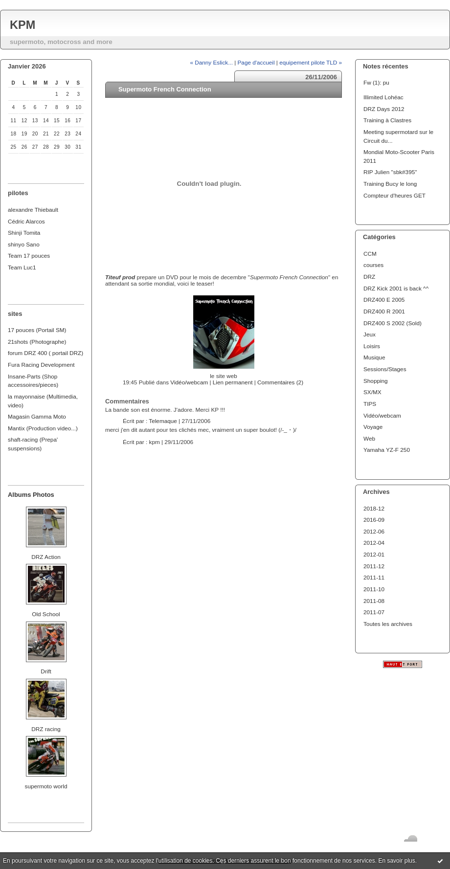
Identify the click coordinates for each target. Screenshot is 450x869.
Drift (46, 671)
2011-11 (373, 577)
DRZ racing (45, 729)
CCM (370, 253)
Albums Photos (31, 494)
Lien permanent (233, 382)
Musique (374, 357)
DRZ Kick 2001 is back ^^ (395, 288)
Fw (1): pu (376, 82)
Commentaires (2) (280, 382)
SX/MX (372, 392)
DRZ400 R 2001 (384, 311)
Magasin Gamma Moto (37, 416)
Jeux (369, 334)
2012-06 (373, 531)
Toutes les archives (387, 624)
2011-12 (373, 566)
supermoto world (46, 786)
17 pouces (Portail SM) (37, 330)
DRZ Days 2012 (384, 109)
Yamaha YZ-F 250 (386, 449)
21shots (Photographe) (37, 341)
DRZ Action (45, 557)
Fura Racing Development (41, 364)
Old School (46, 614)
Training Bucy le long (390, 183)
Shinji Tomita (24, 232)
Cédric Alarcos (26, 221)
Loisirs (371, 346)
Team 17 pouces (29, 255)
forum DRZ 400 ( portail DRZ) (45, 353)
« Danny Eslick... (211, 62)
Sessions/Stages (384, 369)
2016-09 (373, 519)
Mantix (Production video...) (43, 428)
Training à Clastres (387, 120)
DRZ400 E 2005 (384, 299)
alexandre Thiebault (33, 209)
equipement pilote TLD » (310, 62)
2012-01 (373, 554)
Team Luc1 (22, 267)
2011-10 (373, 589)
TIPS (369, 404)
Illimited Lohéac (383, 97)
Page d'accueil (256, 62)
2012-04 (373, 542)
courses (373, 265)
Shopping (375, 381)
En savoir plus (396, 860)
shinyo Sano (24, 244)
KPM (22, 25)
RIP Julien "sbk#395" (390, 172)
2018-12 (373, 508)
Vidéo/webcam (382, 415)
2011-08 (373, 601)
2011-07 (373, 612)
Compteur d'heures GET (394, 195)
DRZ (369, 276)
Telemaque (163, 421)
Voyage (372, 426)
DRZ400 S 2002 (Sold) (392, 323)
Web (369, 438)
